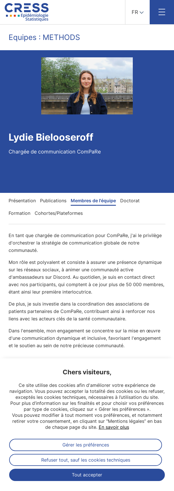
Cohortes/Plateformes (59, 213)
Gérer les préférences (85, 445)
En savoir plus (114, 427)
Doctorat (130, 200)
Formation (19, 213)
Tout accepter (87, 475)
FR (135, 12)
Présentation (22, 200)
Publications (53, 200)
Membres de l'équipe (93, 200)
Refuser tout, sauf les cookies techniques (85, 460)
